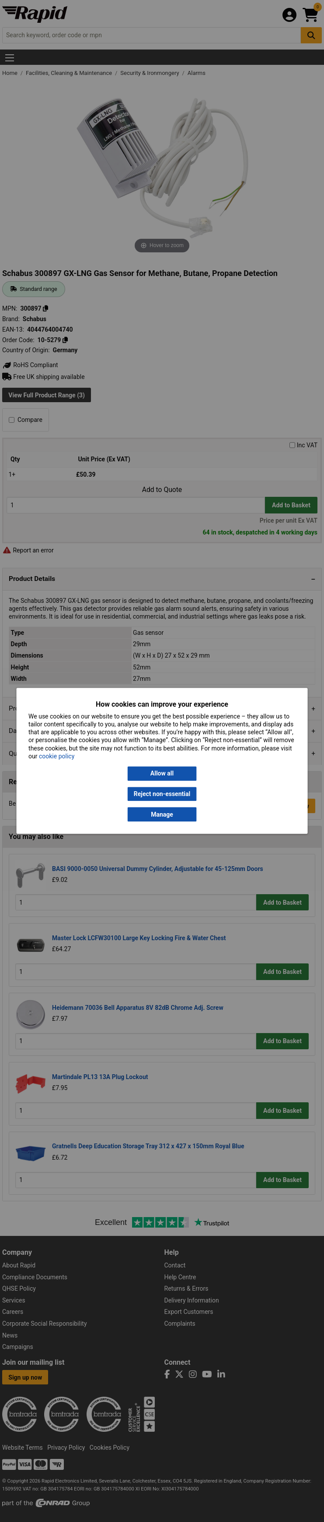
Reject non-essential (162, 793)
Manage (162, 814)
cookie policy (56, 756)
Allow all (162, 773)
